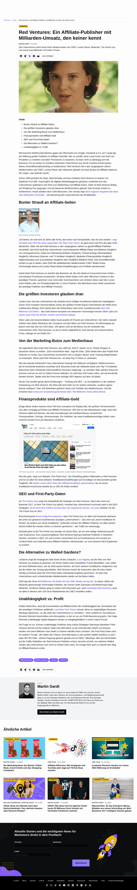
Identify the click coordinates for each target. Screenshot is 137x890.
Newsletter (61, 881)
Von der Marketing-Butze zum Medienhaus (44, 132)
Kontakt (50, 881)
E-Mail (16, 851)
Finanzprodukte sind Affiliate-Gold (40, 136)
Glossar (71, 881)
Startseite (6, 20)
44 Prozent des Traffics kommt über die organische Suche (59, 508)
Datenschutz (93, 881)
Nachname (57, 842)
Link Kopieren (47, 56)
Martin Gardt (9, 762)
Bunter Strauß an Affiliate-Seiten (39, 124)
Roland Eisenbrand (11, 802)
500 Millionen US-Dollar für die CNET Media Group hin (65, 581)
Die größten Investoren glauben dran (41, 128)
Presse (41, 881)
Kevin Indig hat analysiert (49, 516)
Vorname (17, 842)
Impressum (81, 881)
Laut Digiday (83, 559)
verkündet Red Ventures (99, 588)
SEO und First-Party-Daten (36, 139)
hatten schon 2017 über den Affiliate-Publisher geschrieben (63, 483)
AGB (103, 881)
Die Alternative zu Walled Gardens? (41, 143)
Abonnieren (81, 863)
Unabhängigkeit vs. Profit (36, 147)
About (24, 881)
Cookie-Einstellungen (116, 881)
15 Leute (95, 508)
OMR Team (52, 762)
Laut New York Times (65, 609)
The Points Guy (30, 501)
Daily (14, 20)
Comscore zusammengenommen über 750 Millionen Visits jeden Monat (69, 392)
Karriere (33, 881)
